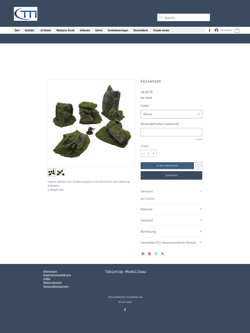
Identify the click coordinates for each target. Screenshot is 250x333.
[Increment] (154, 153)
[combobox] (171, 114)
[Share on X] (163, 254)
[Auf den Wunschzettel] (198, 165)
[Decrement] (143, 153)
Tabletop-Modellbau (125, 272)
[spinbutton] (149, 153)
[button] (237, 30)
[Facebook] (125, 309)
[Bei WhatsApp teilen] (156, 254)
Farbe (146, 105)
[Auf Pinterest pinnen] (149, 254)
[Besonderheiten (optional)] (171, 132)
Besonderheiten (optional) (160, 124)
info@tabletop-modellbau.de (125, 297)
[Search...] (183, 18)
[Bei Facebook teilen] (143, 254)
